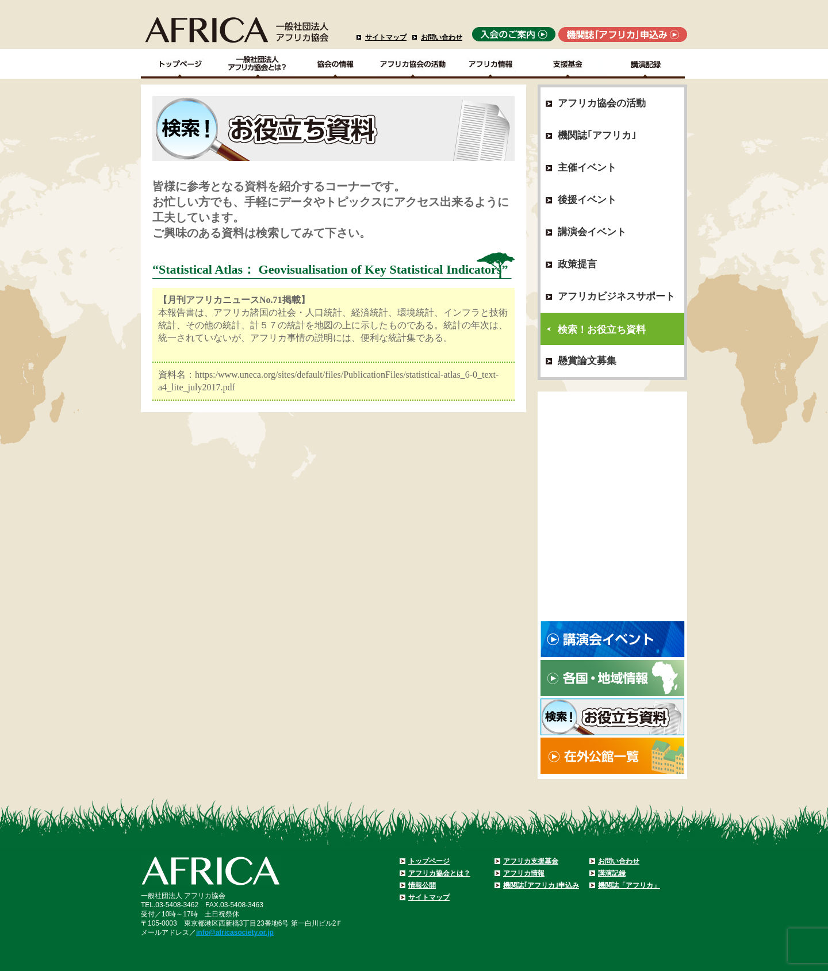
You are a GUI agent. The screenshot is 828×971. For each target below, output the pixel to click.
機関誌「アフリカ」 (629, 885)
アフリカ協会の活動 (413, 64)
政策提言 (577, 264)
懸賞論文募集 (587, 360)
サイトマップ (386, 37)
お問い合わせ (441, 37)
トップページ (429, 861)
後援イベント (587, 199)
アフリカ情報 (524, 873)
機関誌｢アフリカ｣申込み (541, 885)
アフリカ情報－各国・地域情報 (491, 64)
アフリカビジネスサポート (616, 296)
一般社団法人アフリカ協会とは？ (258, 64)
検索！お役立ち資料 (602, 329)
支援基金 (568, 64)
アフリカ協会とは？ (439, 873)
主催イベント (587, 167)
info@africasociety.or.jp (235, 932)
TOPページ (179, 64)
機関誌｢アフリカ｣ (597, 135)
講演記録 (646, 64)
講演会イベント (592, 232)
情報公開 (422, 885)
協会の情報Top (335, 64)
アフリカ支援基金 (530, 861)
